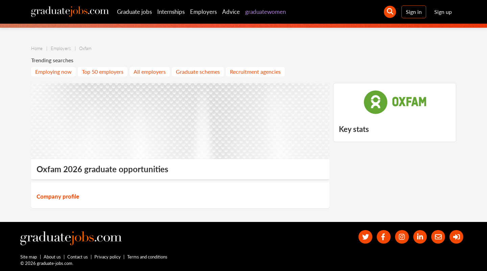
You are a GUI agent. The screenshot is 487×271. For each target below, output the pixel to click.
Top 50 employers (102, 71)
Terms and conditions (147, 256)
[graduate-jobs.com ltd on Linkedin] (420, 237)
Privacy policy (107, 256)
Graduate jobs (134, 11)
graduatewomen (265, 11)
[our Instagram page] (402, 237)
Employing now (53, 71)
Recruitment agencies (255, 71)
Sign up (443, 11)
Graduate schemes (198, 71)
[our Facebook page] (384, 237)
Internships (171, 11)
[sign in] (456, 237)
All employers (150, 71)
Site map (28, 256)
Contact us (77, 256)
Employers (203, 11)
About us (52, 256)
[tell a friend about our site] (438, 237)
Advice (231, 11)
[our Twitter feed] (365, 237)
